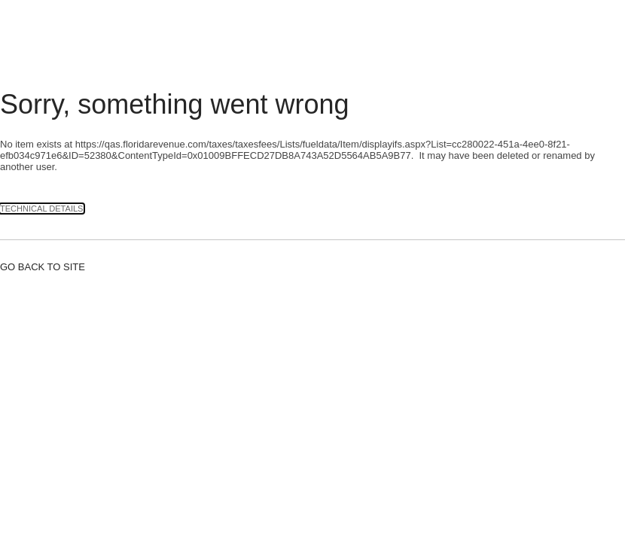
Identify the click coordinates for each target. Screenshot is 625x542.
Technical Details (42, 208)
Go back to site (42, 267)
